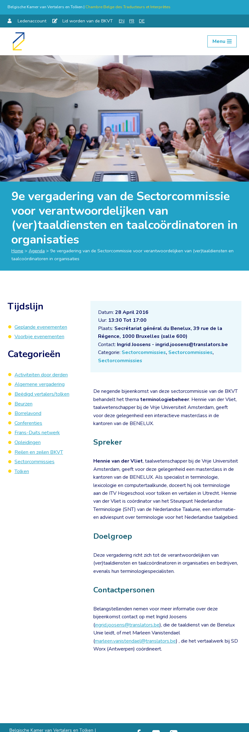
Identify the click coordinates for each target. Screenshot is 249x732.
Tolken (21, 471)
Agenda (37, 251)
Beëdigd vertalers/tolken (41, 394)
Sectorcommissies (144, 352)
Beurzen (23, 403)
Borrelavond (27, 413)
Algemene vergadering (39, 384)
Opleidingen (27, 442)
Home (17, 251)
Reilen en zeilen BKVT (38, 452)
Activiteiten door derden (41, 374)
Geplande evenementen (40, 327)
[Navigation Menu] (222, 41)
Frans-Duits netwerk (37, 432)
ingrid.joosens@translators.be (127, 625)
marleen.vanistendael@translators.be (135, 642)
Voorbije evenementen (39, 336)
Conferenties (28, 423)
